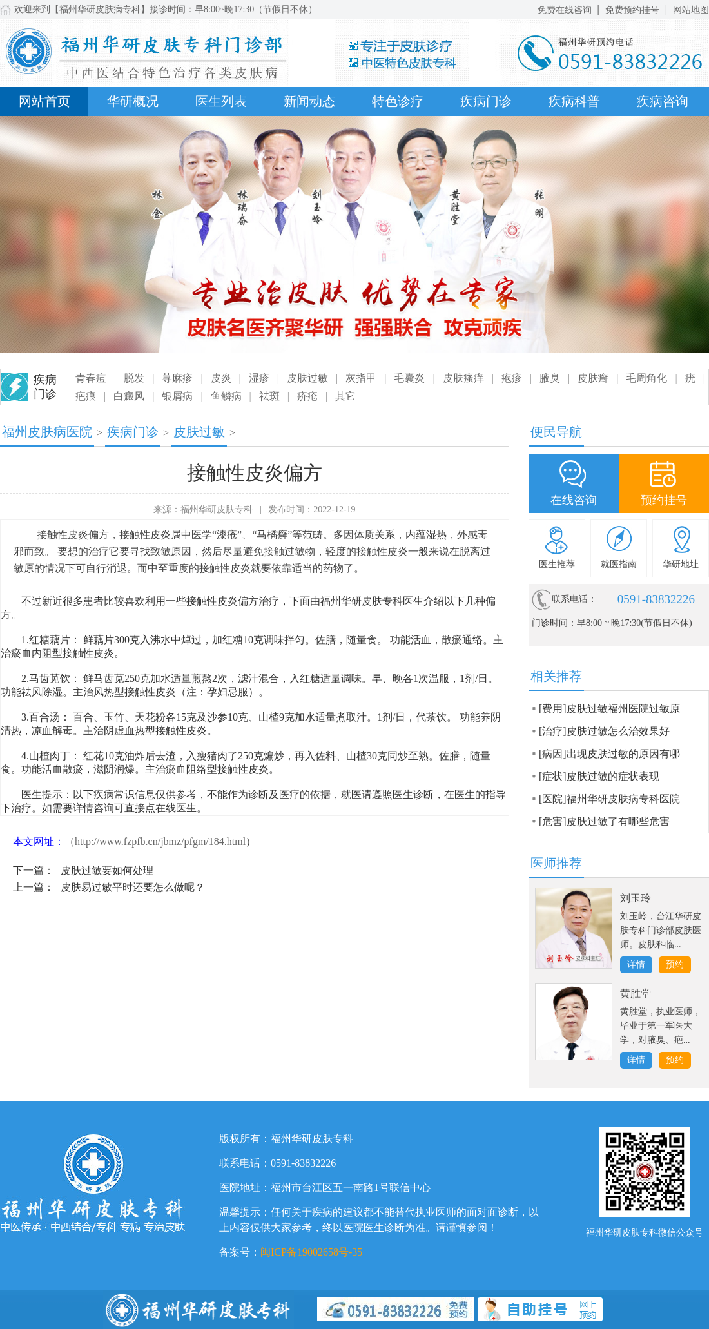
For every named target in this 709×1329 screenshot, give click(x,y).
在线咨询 (573, 500)
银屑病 (177, 396)
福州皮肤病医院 (47, 432)
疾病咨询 (662, 101)
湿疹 (259, 378)
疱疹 (511, 378)
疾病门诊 (486, 101)
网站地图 (691, 10)
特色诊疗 (397, 101)
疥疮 (307, 396)
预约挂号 (664, 500)
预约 (675, 964)
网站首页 (44, 101)
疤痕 (85, 396)
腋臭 (549, 378)
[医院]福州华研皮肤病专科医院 (609, 798)
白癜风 (128, 396)
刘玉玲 (635, 898)
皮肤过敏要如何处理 (107, 870)
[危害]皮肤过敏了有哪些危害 (604, 821)
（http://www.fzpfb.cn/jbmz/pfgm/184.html (155, 841)
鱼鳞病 (226, 396)
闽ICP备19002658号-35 (311, 1252)
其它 (345, 396)
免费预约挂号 (632, 10)
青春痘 (90, 378)
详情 (636, 964)
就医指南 (619, 564)
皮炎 (221, 378)
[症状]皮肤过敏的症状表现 (599, 776)
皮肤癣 (593, 378)
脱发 (134, 378)
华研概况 (133, 101)
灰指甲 (360, 378)
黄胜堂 (635, 993)
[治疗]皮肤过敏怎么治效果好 (604, 731)
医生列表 (221, 101)
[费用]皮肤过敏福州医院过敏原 (609, 708)
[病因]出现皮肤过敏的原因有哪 (609, 753)
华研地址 (681, 564)
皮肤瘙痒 (463, 378)
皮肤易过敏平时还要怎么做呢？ (133, 887)
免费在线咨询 (565, 10)
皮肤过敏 (307, 378)
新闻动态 (309, 101)
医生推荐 (557, 564)
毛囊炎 (409, 378)
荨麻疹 (177, 378)
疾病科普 (574, 101)
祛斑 (269, 396)
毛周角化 (646, 378)
